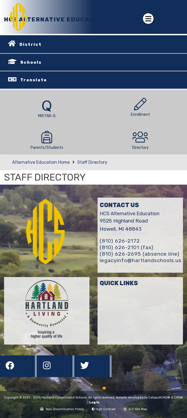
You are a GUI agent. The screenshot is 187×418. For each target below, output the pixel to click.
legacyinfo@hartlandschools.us (141, 260)
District (30, 44)
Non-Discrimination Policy (62, 409)
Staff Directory (92, 162)
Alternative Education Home (41, 162)
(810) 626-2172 (120, 241)
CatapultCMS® (159, 397)
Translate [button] (33, 80)
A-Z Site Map (135, 409)
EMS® (178, 397)
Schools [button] (31, 62)
